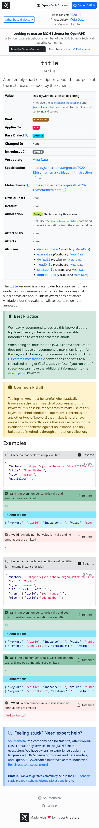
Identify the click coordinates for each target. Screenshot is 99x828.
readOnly (44, 265)
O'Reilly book (81, 49)
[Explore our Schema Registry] (52, 5)
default (43, 260)
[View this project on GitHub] (84, 5)
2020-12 (75, 15)
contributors (70, 817)
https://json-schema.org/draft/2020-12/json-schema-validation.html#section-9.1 (63, 172)
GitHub (49, 806)
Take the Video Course (27, 49)
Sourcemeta (17, 741)
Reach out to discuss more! (28, 764)
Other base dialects (18, 19)
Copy (87, 463)
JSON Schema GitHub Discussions (42, 780)
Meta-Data (82, 249)
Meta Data (77, 19)
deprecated (46, 275)
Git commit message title (26, 359)
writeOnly (45, 270)
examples (44, 254)
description (47, 249)
